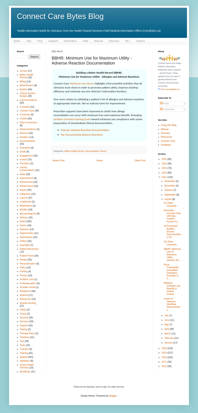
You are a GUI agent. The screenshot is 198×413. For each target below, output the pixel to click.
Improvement (26, 178)
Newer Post (59, 160)
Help (85, 40)
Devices (24, 133)
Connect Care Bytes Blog (60, 16)
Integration (25, 194)
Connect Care (27, 110)
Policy (23, 267)
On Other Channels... (171, 204)
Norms (103, 151)
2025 (164, 159)
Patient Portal (27, 255)
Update (23, 357)
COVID (23, 118)
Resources (25, 299)
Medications (26, 205)
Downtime (25, 147)
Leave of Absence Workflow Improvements (172, 304)
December (170, 181)
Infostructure (26, 182)
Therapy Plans (27, 333)
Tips (28, 40)
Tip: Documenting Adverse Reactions (82, 134)
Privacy (23, 275)
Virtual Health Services (27, 366)
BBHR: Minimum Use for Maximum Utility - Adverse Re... (172, 255)
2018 (164, 357)
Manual (98, 40)
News (23, 221)
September (170, 194)
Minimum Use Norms (82, 83)
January (168, 342)
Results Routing (28, 303)
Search (140, 40)
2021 (164, 177)
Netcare (24, 217)
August (168, 199)
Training (24, 353)
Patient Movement (29, 249)
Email (23, 151)
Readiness (25, 291)
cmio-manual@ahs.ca (169, 89)
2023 (164, 168)
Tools (22, 345)
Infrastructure (26, 186)
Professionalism (28, 283)
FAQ (40, 40)
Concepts (25, 106)
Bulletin (23, 89)
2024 (164, 163)
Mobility (24, 209)
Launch (23, 197)
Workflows (25, 371)
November (170, 185)
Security (24, 317)
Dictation (24, 137)
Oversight (25, 245)
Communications (28, 100)
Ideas (22, 174)
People (23, 259)
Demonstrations (28, 129)
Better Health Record (74, 151)
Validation (25, 360)
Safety (23, 309)
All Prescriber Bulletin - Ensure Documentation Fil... (172, 232)
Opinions (24, 229)
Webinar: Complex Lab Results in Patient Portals (172, 289)
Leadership (25, 201)
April (167, 329)
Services (24, 321)
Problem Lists (27, 279)
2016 (164, 366)
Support (53, 40)
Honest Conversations (27, 169)
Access (23, 71)
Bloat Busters (26, 85)
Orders (23, 241)
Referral (24, 295)
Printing (24, 271)
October (168, 190)
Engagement (26, 155)
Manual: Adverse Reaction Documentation (85, 130)
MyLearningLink (28, 213)
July (166, 315)
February (169, 338)
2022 (164, 172)
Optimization (26, 237)
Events (23, 159)
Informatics (70, 40)
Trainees (24, 349)
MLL (127, 40)
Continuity (25, 114)
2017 (164, 361)
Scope (23, 313)
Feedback (166, 145)
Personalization (28, 263)
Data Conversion (28, 122)
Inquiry (23, 190)
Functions (25, 163)
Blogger (113, 395)
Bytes (17, 40)
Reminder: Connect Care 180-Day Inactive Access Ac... (172, 216)
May (166, 324)
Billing (23, 81)
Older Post (139, 160)
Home (99, 160)
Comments (167, 109)
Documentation (92, 151)
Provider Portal (27, 287)
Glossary (114, 40)
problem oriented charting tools (72, 119)
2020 (164, 348)
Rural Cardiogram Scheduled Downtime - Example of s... (171, 271)
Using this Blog (168, 125)
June (167, 320)
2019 (164, 352)
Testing (23, 329)
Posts (164, 103)
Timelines (25, 337)
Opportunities (26, 233)
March (168, 333)
